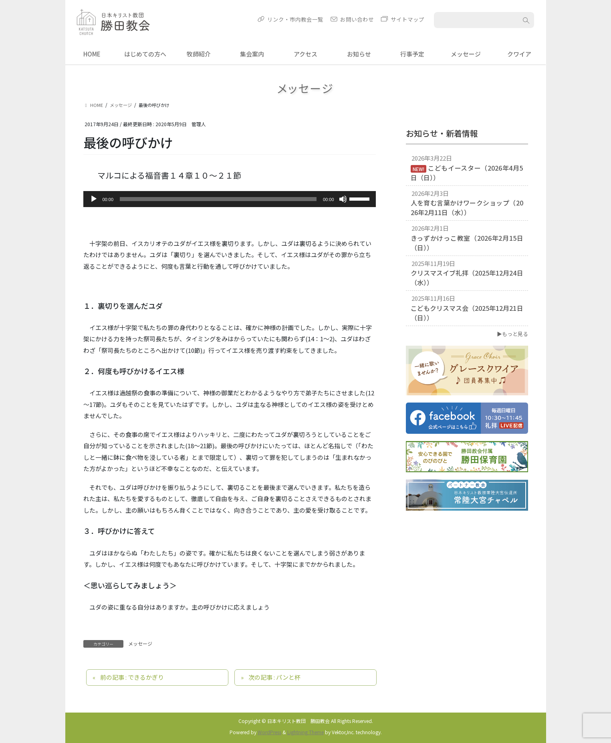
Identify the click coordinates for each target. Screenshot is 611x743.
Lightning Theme (305, 732)
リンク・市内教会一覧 (295, 19)
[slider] (218, 199)
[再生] (94, 199)
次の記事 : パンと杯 (274, 677)
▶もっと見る (512, 334)
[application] (229, 199)
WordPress (269, 732)
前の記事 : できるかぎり (132, 677)
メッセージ (140, 643)
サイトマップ (407, 19)
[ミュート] (343, 199)
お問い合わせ (357, 19)
